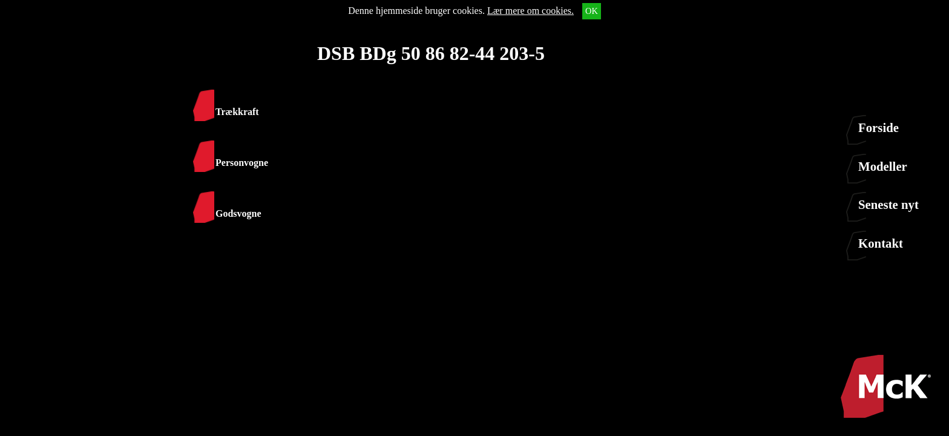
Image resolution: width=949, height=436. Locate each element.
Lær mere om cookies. (530, 10)
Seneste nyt (888, 204)
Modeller (882, 166)
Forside (878, 127)
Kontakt (880, 243)
